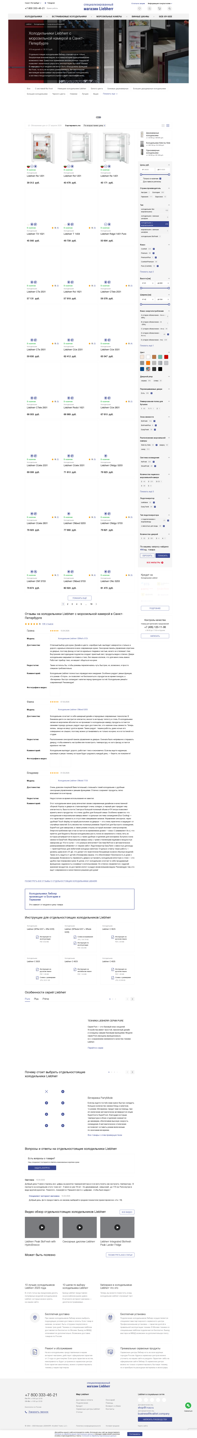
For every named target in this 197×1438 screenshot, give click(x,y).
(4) (58, 228)
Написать (155, 644)
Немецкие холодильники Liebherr (72, 89)
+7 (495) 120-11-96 (155, 635)
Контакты (110, 1409)
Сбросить (147, 556)
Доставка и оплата (84, 1400)
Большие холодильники (37, 94)
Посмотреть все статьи (120, 1255)
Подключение (82, 1403)
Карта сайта (143, 1426)
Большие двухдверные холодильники (149, 89)
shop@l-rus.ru (146, 1407)
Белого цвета (97, 89)
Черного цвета (58, 94)
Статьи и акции (138, 3)
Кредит (79, 1406)
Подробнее (155, 616)
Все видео (127, 1212)
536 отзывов (47, 624)
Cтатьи (79, 1412)
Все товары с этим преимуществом (105, 1135)
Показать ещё (80, 598)
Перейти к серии (95, 1048)
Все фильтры (155, 563)
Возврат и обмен (113, 1406)
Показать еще (109, 94)
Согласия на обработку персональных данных (99, 1436)
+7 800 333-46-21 (35, 8)
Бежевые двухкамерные (118, 89)
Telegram (49, 3)
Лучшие (85, 94)
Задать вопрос (42, 1168)
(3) (95, 228)
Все (28, 89)
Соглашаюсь (134, 1434)
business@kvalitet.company (153, 1413)
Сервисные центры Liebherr (88, 1409)
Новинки (73, 94)
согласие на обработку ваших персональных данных (74, 1434)
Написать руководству (155, 1419)
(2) (58, 286)
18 (91, 604)
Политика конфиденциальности (88, 1426)
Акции (95, 94)
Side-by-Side (165, 17)
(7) (58, 575)
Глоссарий (110, 1400)
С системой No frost (44, 89)
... (86, 604)
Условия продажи (112, 1426)
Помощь (109, 1403)
